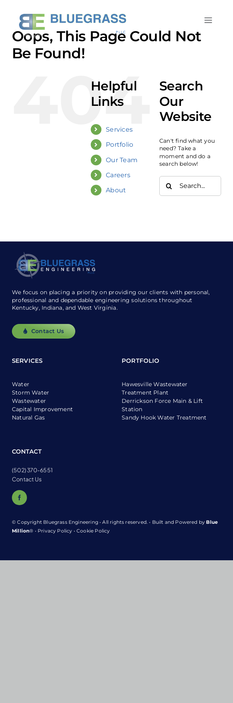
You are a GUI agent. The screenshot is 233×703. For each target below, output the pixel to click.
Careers (118, 175)
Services (119, 129)
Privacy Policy (55, 531)
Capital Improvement (42, 409)
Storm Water (30, 392)
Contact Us (27, 479)
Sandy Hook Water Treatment (164, 417)
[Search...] (190, 186)
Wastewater (29, 400)
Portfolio (119, 144)
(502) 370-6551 (32, 469)
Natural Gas (28, 417)
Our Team (122, 160)
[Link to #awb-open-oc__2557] (208, 20)
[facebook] (19, 497)
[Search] (169, 186)
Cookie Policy (93, 531)
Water (20, 384)
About (116, 190)
